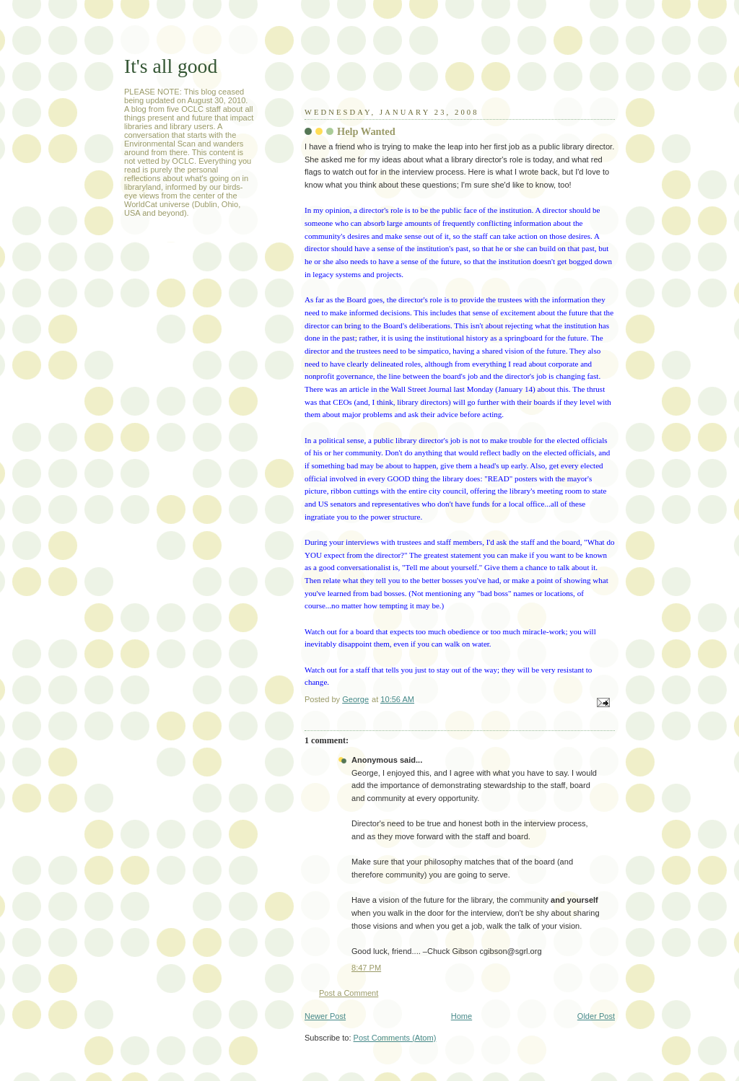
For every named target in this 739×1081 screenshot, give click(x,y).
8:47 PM (366, 967)
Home (461, 1016)
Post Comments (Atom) (395, 1037)
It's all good (170, 66)
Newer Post (325, 1016)
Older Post (596, 1016)
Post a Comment (348, 993)
